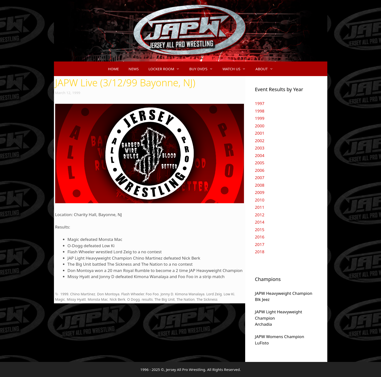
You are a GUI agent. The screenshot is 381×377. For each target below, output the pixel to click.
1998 (259, 111)
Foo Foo (152, 294)
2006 (259, 170)
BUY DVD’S (203, 68)
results (147, 299)
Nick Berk (117, 299)
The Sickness (207, 299)
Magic (60, 299)
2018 (259, 251)
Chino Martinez (82, 294)
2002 (259, 140)
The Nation (186, 299)
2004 (259, 155)
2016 (259, 237)
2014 (259, 222)
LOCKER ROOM (166, 68)
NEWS (134, 68)
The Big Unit (165, 299)
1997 (259, 103)
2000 (259, 126)
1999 (64, 294)
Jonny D (167, 294)
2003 (259, 148)
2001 (259, 133)
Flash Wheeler (132, 294)
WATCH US (237, 68)
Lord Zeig (214, 294)
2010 (259, 200)
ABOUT (266, 68)
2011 (259, 207)
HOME (113, 68)
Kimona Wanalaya (189, 294)
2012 (259, 215)
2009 (259, 192)
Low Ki (229, 294)
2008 (259, 185)
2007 (259, 177)
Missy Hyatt (76, 299)
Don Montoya (108, 294)
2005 (259, 163)
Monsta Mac (98, 299)
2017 (259, 244)
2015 (259, 229)
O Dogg (133, 299)
